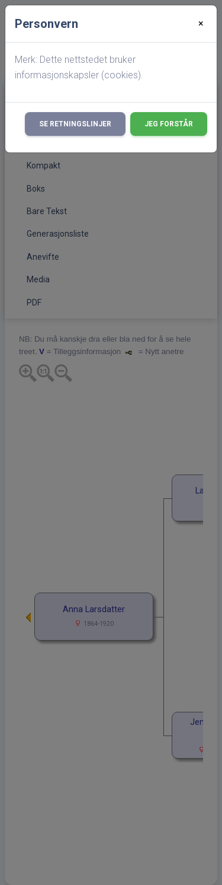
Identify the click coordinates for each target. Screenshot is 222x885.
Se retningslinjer (75, 124)
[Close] (201, 23)
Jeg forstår (168, 124)
